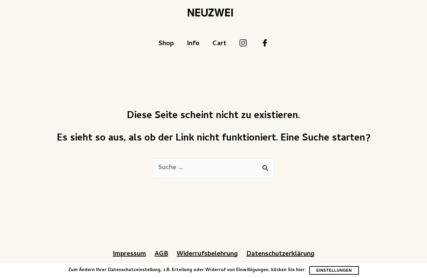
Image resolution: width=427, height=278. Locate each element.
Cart (219, 44)
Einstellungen (334, 270)
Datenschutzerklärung (280, 254)
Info (193, 44)
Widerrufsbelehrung (207, 254)
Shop (166, 44)
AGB (161, 254)
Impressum (129, 254)
